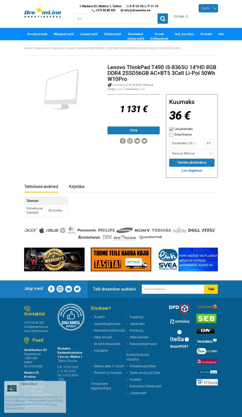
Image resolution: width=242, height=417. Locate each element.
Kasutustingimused (143, 344)
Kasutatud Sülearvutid (145, 386)
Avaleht (28, 48)
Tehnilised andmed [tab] (41, 186)
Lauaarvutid (89, 34)
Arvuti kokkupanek (159, 36)
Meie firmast (103, 337)
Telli (211, 289)
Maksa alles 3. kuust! (109, 366)
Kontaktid (101, 351)
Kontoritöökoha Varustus (137, 357)
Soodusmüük (37, 34)
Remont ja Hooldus (108, 373)
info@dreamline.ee (137, 10)
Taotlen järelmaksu (192, 162)
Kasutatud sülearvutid (135, 36)
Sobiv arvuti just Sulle (145, 373)
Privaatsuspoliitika (143, 366)
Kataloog (136, 317)
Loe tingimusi (192, 170)
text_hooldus (184, 34)
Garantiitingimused (107, 324)
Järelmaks (137, 324)
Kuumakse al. (117, 85)
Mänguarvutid (64, 34)
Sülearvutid (112, 34)
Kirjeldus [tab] (77, 186)
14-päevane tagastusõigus (101, 386)
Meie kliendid (139, 337)
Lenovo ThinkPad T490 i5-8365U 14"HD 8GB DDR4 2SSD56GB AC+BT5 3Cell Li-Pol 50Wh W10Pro (124, 48)
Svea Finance (180, 135)
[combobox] (208, 8)
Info (221, 34)
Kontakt (206, 34)
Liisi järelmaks (181, 129)
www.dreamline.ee (36, 331)
